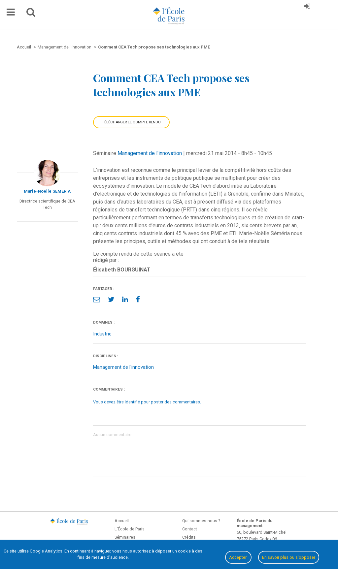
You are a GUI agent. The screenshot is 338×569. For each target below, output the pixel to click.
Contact (189, 528)
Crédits (189, 537)
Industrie (102, 334)
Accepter (238, 557)
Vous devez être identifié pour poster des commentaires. (147, 401)
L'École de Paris (130, 528)
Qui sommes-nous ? (201, 520)
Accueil (122, 520)
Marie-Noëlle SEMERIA (47, 191)
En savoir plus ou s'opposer (288, 557)
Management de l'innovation (150, 153)
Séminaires (125, 537)
